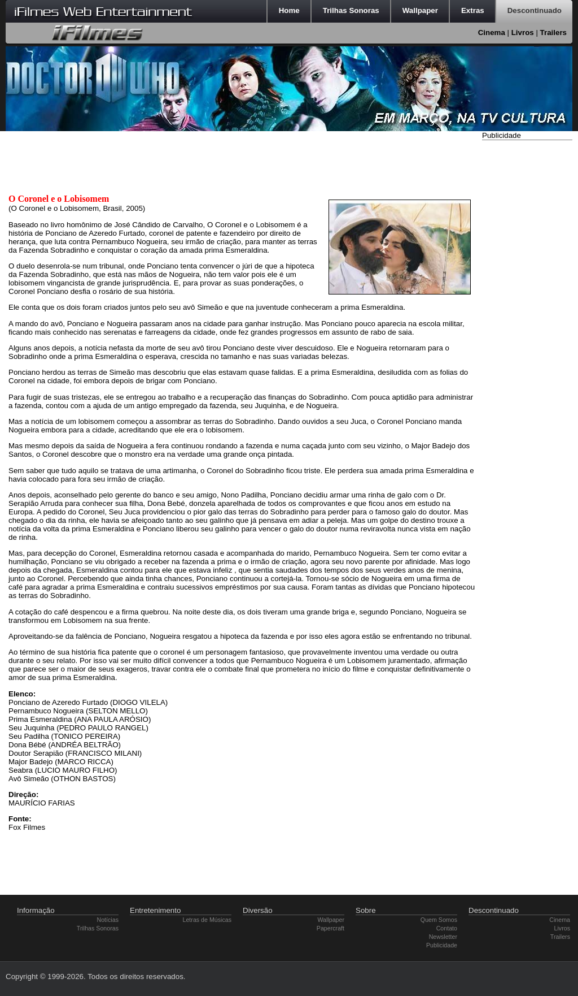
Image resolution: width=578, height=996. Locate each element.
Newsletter (443, 936)
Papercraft (330, 928)
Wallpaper (330, 919)
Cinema (491, 32)
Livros (522, 32)
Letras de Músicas (207, 919)
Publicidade (441, 945)
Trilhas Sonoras (98, 928)
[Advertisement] (527, 312)
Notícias (108, 919)
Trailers (553, 32)
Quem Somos (439, 919)
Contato (446, 928)
